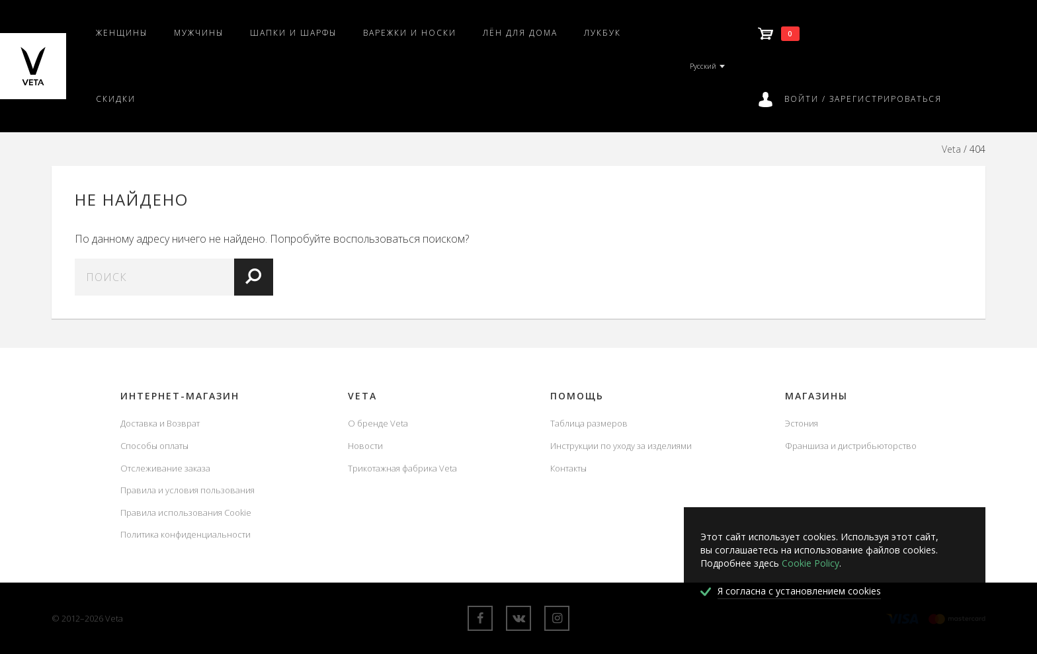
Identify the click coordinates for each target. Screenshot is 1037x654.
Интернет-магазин (179, 395)
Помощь (577, 395)
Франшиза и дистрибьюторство (851, 446)
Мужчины (199, 32)
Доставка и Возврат (160, 423)
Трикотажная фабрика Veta (402, 468)
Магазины (816, 395)
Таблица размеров (589, 423)
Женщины (121, 32)
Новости (365, 446)
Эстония (801, 423)
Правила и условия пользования (187, 490)
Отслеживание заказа (165, 468)
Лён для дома (520, 32)
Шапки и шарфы (293, 32)
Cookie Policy (810, 563)
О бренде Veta (378, 423)
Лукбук (602, 32)
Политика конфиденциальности (185, 534)
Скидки (116, 98)
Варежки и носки (409, 32)
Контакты (568, 468)
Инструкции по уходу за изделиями (621, 446)
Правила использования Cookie (185, 512)
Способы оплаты (154, 446)
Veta (951, 149)
